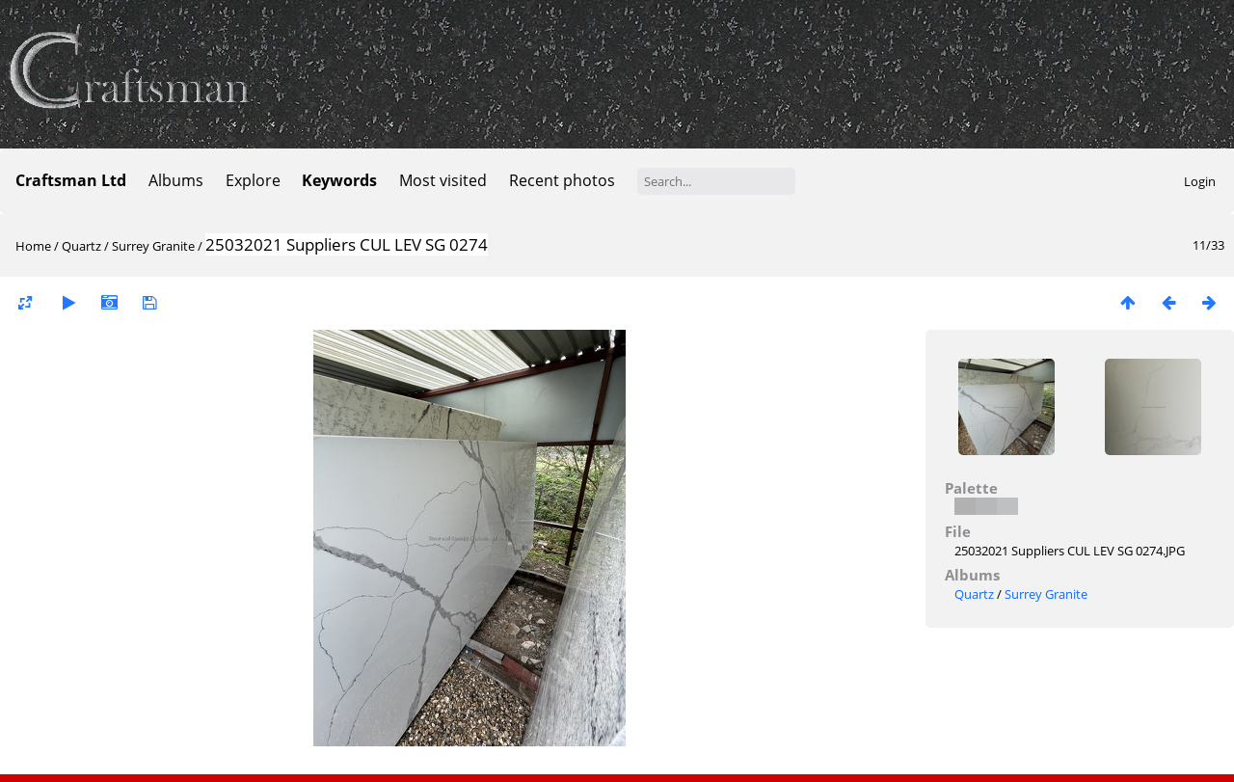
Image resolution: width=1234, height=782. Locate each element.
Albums (175, 180)
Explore (253, 180)
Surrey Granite (153, 246)
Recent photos (562, 180)
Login (1200, 181)
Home (33, 246)
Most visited (443, 180)
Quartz (81, 246)
